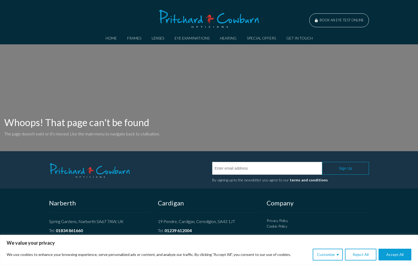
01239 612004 (178, 230)
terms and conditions (309, 180)
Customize (326, 254)
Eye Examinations (192, 38)
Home (111, 38)
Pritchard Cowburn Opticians (209, 18)
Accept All (395, 254)
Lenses (158, 38)
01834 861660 (69, 230)
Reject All (361, 254)
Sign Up (345, 168)
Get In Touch (299, 38)
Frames (134, 38)
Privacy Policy (277, 220)
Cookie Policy (277, 226)
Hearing (228, 38)
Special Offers (261, 38)
